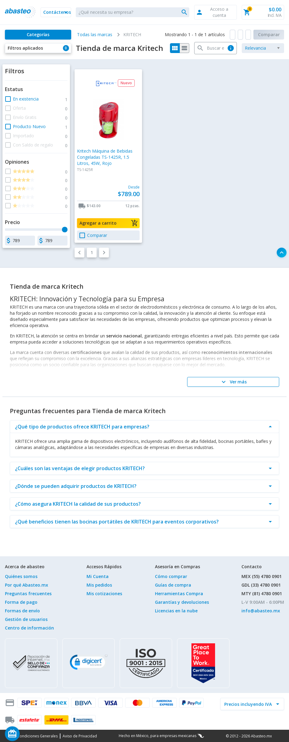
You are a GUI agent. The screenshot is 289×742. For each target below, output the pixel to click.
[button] (55, 12)
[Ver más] (233, 382)
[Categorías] (38, 35)
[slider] (64, 229)
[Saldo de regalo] (31, 733)
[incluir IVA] (248, 704)
